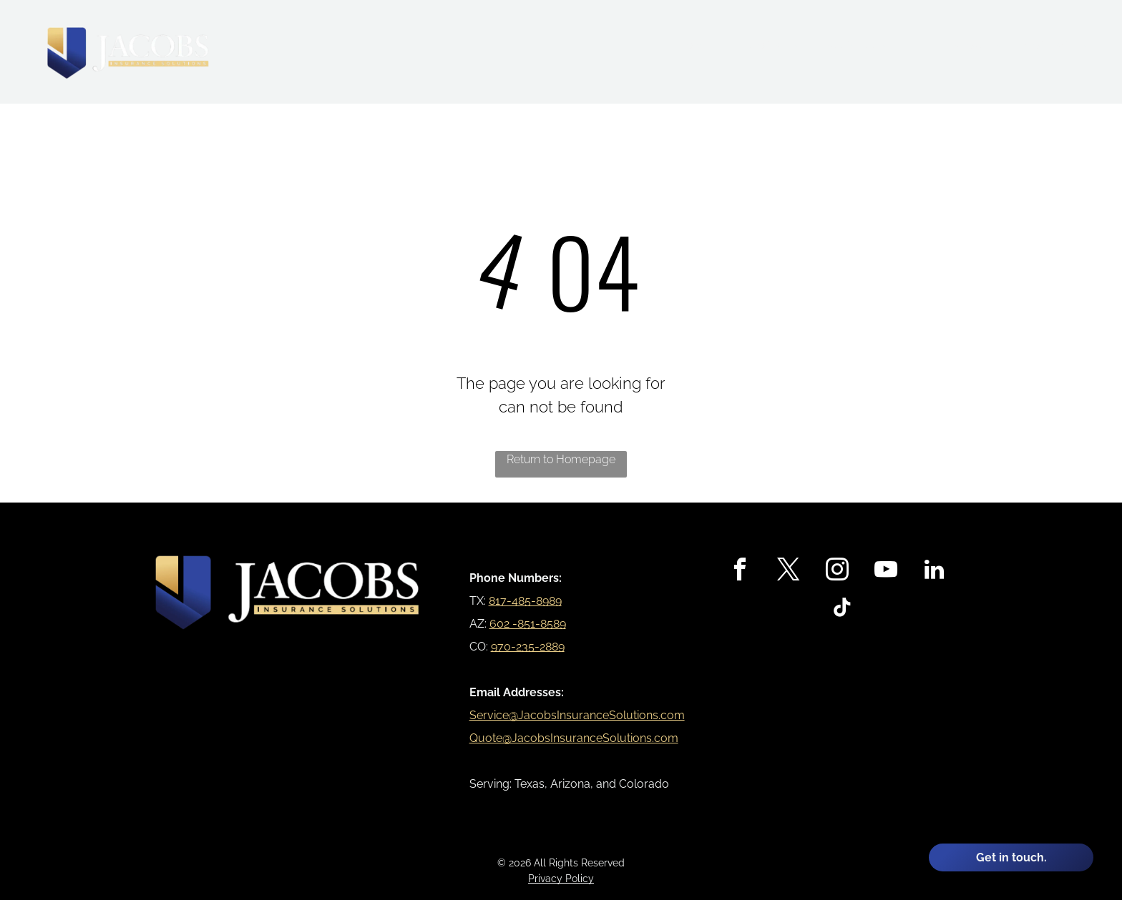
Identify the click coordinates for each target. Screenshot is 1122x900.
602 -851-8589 (527, 624)
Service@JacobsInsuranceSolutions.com (577, 715)
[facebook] (740, 571)
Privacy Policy (561, 878)
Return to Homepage (561, 459)
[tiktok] (842, 609)
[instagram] (837, 571)
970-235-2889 (528, 646)
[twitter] (788, 571)
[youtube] (886, 571)
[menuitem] (694, 46)
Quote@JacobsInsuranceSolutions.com (573, 738)
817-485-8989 (525, 601)
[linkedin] (934, 571)
